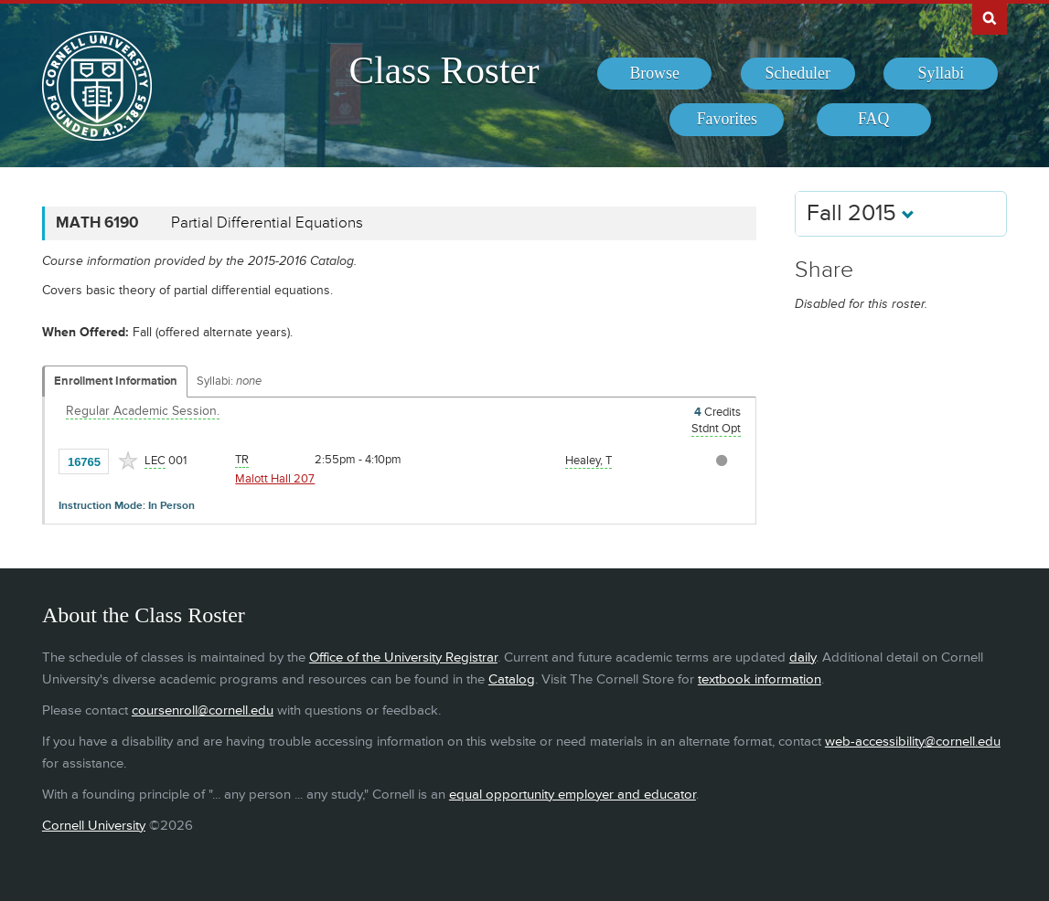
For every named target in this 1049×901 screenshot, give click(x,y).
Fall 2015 (861, 213)
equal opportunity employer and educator (572, 794)
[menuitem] (654, 74)
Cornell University (93, 825)
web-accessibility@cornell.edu (913, 741)
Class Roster (444, 70)
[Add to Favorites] (128, 460)
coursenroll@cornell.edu (202, 710)
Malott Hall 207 (275, 479)
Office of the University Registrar (403, 657)
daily (802, 657)
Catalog (511, 679)
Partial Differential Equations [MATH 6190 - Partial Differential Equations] (267, 223)
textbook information (759, 679)
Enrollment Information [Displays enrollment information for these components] (115, 381)
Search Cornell (989, 17)
